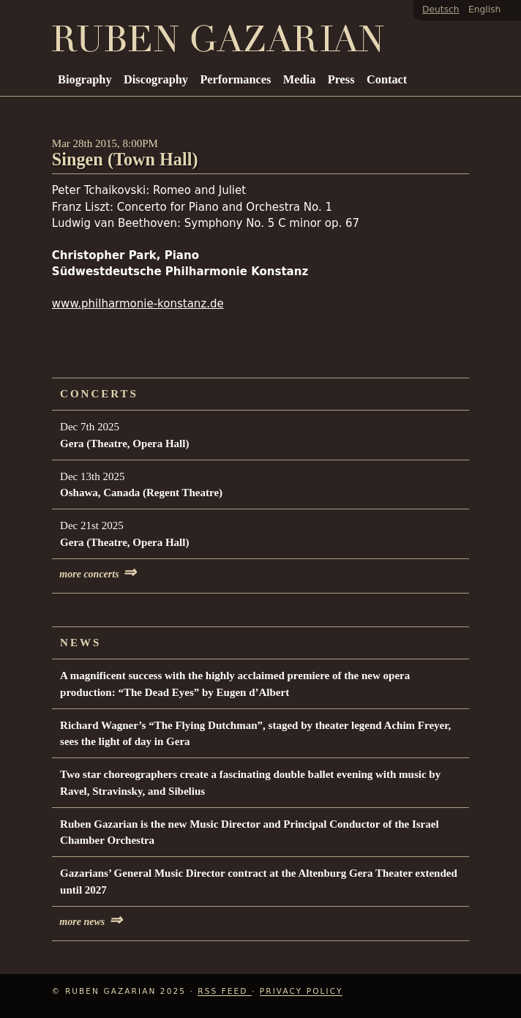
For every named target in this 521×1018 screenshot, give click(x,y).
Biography (85, 79)
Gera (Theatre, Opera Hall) (124, 443)
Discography (156, 79)
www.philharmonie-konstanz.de (138, 303)
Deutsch (441, 9)
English (484, 9)
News (80, 642)
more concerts (97, 574)
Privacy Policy (301, 991)
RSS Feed (225, 991)
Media (299, 79)
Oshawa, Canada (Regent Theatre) (141, 492)
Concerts (99, 394)
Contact (387, 79)
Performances (235, 79)
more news (90, 921)
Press (341, 79)
